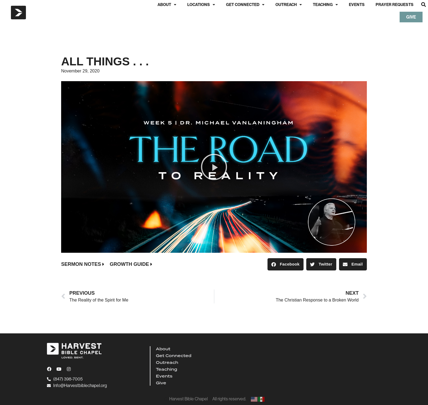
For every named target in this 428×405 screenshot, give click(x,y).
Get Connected (245, 4)
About (166, 4)
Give (161, 383)
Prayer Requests (395, 4)
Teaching (325, 4)
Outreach (288, 4)
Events (357, 4)
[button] (423, 4)
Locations (201, 4)
